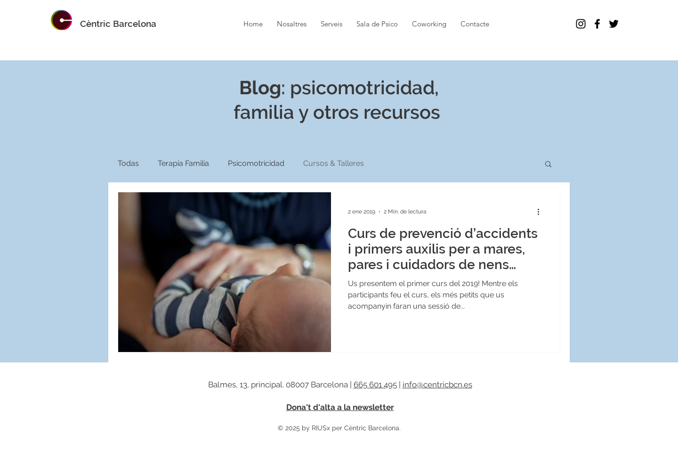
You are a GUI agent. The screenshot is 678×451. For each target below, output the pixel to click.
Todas (128, 163)
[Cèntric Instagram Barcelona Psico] (580, 23)
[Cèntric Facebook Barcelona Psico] (597, 23)
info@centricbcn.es (437, 384)
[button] (548, 165)
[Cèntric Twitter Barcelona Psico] (613, 23)
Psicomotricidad (256, 163)
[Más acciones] (541, 211)
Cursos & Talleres (333, 163)
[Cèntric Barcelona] (118, 23)
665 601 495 (375, 384)
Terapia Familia (183, 163)
